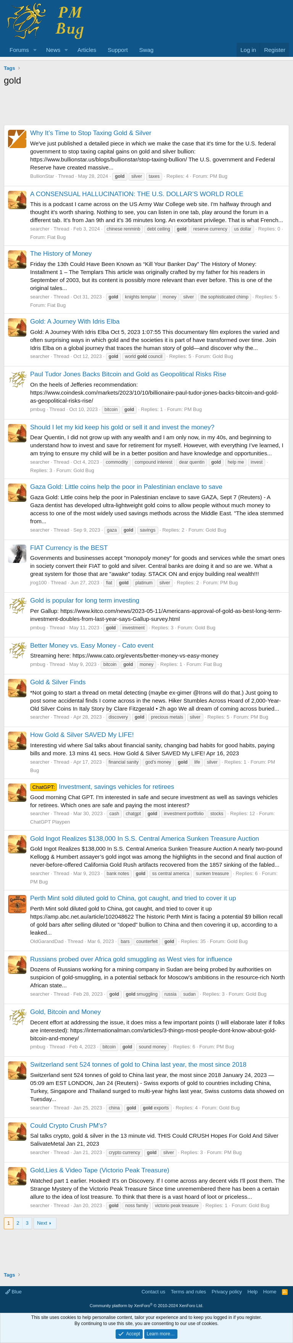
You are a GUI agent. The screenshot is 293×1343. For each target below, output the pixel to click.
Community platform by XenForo (146, 1305)
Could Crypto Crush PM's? (68, 1125)
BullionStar (42, 176)
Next (42, 1223)
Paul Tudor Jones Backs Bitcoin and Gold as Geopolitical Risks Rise (128, 374)
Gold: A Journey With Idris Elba (74, 321)
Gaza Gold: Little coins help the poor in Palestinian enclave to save (126, 486)
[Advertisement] (146, 107)
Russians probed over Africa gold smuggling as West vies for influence (131, 959)
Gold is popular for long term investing (84, 600)
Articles (86, 50)
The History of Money (61, 253)
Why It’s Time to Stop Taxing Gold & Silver (90, 133)
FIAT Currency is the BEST (69, 547)
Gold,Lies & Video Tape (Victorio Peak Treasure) (99, 1170)
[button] (35, 50)
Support (118, 50)
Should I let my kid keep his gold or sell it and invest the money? (122, 427)
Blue (13, 1292)
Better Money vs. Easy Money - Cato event (91, 645)
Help (253, 1292)
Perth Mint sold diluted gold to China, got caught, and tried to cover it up (133, 898)
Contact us (153, 1292)
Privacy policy (227, 1292)
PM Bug (218, 176)
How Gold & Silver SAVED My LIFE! (82, 734)
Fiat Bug (56, 237)
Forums (19, 50)
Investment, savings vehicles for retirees (102, 786)
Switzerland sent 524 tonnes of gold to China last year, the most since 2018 (138, 1064)
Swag (146, 50)
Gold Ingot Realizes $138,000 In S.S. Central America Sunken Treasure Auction (144, 838)
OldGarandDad (46, 941)
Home (270, 1292)
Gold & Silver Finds (58, 682)
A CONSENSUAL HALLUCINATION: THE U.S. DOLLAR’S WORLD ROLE (136, 194)
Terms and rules (188, 1292)
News (53, 50)
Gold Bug (223, 356)
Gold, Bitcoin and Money (65, 1012)
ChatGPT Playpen (50, 822)
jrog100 (38, 582)
